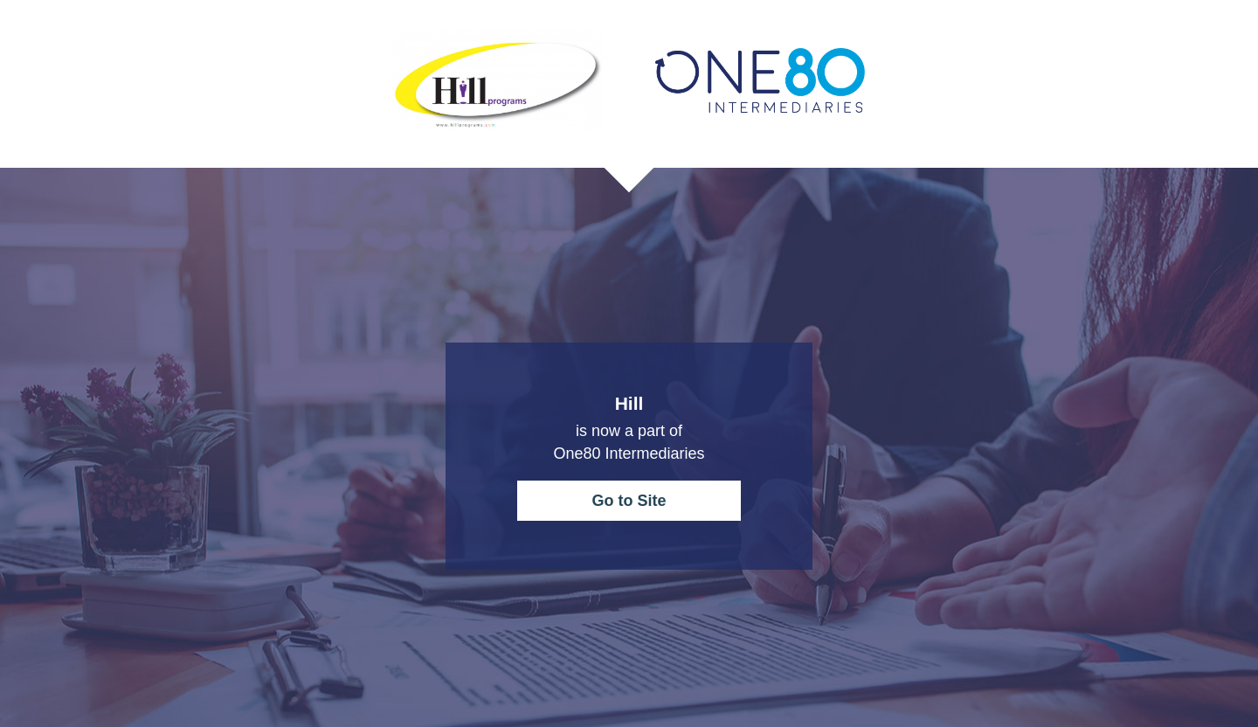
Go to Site (629, 500)
